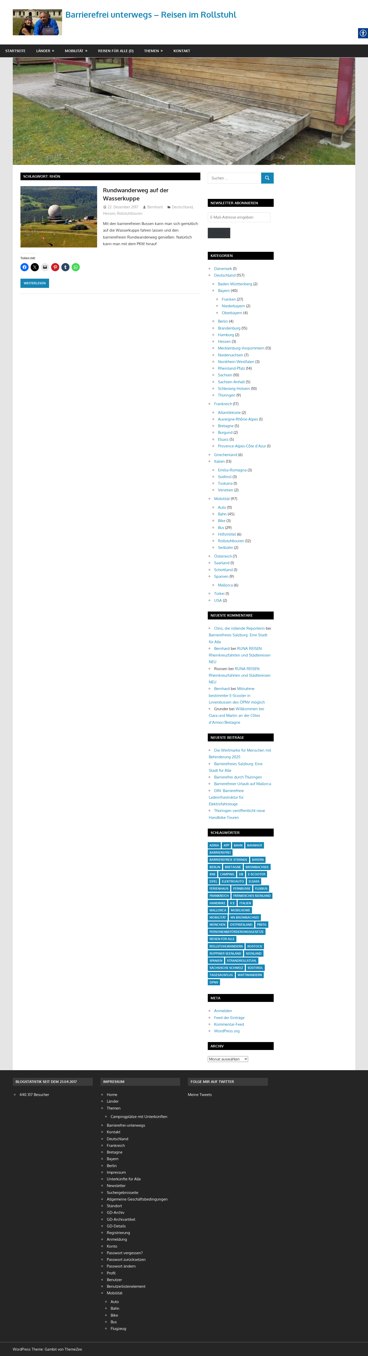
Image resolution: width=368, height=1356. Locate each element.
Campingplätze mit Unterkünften (139, 1116)
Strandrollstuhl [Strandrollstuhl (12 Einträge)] (242, 961)
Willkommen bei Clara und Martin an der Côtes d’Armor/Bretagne (236, 715)
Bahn (222, 514)
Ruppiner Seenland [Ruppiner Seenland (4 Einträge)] (225, 953)
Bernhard (155, 207)
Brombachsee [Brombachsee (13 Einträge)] (257, 867)
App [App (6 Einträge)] (226, 845)
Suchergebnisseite (122, 1192)
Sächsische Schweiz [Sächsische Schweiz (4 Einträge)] (226, 968)
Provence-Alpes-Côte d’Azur (242, 446)
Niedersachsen (230, 355)
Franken (229, 299)
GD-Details (116, 1226)
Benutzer (114, 1279)
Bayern (224, 290)
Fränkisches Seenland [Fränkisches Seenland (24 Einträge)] (252, 896)
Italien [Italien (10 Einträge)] (245, 903)
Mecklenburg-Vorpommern (241, 348)
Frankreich (223, 403)
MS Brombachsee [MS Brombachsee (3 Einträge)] (245, 917)
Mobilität (74, 51)
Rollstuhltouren (129, 213)
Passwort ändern (121, 1266)
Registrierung (118, 1232)
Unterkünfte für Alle (124, 1179)
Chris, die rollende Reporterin (239, 628)
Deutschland (182, 207)
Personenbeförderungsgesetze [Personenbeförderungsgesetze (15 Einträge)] (237, 932)
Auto (222, 507)
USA (218, 600)
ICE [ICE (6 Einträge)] (232, 903)
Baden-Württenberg (235, 283)
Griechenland (225, 454)
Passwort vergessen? (125, 1252)
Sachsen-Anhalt (231, 381)
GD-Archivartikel (121, 1219)
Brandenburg (229, 328)
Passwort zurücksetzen (126, 1259)
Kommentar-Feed (229, 1024)
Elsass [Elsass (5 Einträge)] (254, 881)
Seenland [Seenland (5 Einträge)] (254, 953)
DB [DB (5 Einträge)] (241, 874)
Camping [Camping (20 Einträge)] (227, 874)
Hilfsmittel (227, 534)
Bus (221, 527)
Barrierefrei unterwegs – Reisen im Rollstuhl (150, 14)
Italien (219, 461)
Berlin (223, 321)
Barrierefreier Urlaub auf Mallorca (242, 783)
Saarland (221, 562)
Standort (114, 1205)
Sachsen (225, 374)
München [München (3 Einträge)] (217, 924)
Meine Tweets (200, 1094)
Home (112, 1094)
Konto (112, 1246)
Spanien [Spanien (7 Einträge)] (216, 961)
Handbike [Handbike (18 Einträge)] (217, 903)
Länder (43, 51)
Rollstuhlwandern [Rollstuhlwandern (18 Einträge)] (226, 946)
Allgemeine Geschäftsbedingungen (137, 1199)
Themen (151, 51)
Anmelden (223, 1010)
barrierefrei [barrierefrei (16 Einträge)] (220, 852)
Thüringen (226, 395)
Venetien (225, 490)
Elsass (223, 439)
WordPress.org (227, 1031)
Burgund (225, 432)
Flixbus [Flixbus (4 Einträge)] (261, 888)
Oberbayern (232, 312)
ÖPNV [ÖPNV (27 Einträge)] (214, 982)
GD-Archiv (115, 1212)
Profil (111, 1273)
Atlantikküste (229, 412)
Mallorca (225, 585)
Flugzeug (118, 1328)
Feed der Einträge (229, 1017)
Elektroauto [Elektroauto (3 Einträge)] (233, 881)
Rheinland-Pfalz (231, 368)
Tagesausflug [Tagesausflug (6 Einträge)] (221, 975)
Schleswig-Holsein (234, 388)
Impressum (116, 1172)
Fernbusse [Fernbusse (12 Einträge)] (241, 888)
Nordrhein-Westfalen (236, 361)
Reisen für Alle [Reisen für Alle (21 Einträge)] (222, 939)
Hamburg (226, 334)
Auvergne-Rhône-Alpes (238, 419)
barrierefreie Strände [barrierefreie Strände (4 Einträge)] (228, 860)
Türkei (219, 593)
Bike (221, 520)
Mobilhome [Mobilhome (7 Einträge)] (240, 910)
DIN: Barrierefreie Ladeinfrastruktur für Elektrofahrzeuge (226, 797)
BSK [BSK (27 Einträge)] (212, 874)
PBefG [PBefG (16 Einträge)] (262, 924)
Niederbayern (233, 305)
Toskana (225, 483)
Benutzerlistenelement (126, 1286)
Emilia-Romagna (232, 470)
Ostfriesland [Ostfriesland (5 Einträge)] (241, 924)
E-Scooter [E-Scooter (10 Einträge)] (256, 874)
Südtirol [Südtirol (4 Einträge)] (255, 968)
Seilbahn (225, 547)
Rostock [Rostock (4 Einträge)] (254, 946)
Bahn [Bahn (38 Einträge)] (238, 845)
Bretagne (226, 425)
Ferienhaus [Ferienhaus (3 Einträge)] (219, 888)
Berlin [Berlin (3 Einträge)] (215, 867)
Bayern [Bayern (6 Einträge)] (258, 860)
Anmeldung (117, 1239)
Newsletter (116, 1185)
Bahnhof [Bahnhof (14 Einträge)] (254, 845)
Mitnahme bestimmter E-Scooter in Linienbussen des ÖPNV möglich (237, 695)
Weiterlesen (35, 283)
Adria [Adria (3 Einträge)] (214, 845)
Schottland (223, 569)
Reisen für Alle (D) (115, 51)
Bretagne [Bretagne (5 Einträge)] (233, 867)
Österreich (223, 556)
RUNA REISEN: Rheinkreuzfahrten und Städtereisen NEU (240, 655)
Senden (219, 233)
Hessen (109, 213)
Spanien (221, 576)
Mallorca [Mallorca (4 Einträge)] (218, 910)
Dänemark (223, 268)
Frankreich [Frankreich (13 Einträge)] (219, 896)
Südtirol (225, 476)
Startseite (15, 51)
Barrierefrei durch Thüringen (238, 777)
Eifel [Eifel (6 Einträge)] (213, 881)
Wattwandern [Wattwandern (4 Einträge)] (250, 975)
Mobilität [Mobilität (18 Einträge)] (218, 917)
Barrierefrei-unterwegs (126, 1125)
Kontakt (182, 51)
